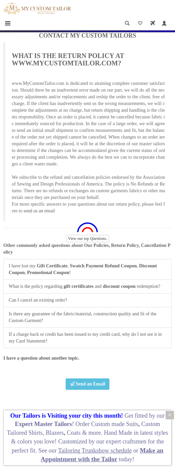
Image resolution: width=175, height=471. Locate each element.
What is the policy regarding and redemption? (84, 286)
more (95, 432)
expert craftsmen (126, 441)
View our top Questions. (87, 238)
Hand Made (118, 432)
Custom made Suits (114, 424)
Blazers (55, 432)
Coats (74, 432)
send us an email (39, 210)
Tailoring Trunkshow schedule (95, 450)
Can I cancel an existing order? (38, 300)
